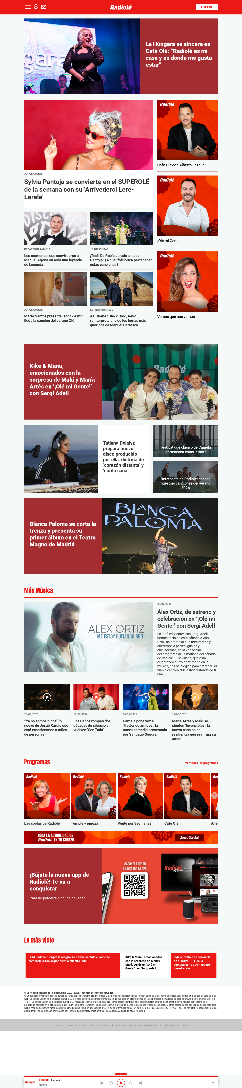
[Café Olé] (187, 799)
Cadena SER (147, 1040)
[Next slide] (214, 795)
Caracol (181, 1040)
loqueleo (157, 1051)
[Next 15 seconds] (131, 1083)
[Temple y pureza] (93, 799)
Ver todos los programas (201, 763)
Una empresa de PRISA (53, 1043)
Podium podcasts (113, 1051)
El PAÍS (82, 1040)
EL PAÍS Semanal (153, 1045)
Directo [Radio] (206, 7)
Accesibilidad (103, 1025)
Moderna (97, 1051)
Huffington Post (87, 1045)
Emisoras (72, 1025)
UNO (105, 1045)
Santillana (114, 1040)
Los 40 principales (98, 1040)
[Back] (102, 1083)
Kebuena (178, 1045)
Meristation (173, 1051)
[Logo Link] (121, 7)
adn (168, 1040)
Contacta (59, 1025)
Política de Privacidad (148, 1025)
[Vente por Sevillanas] (140, 799)
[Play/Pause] (121, 1083)
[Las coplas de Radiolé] (47, 799)
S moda (142, 1051)
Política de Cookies (124, 1025)
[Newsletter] (44, 7)
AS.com (157, 1040)
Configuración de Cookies (175, 1025)
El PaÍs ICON (128, 1051)
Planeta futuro (166, 1045)
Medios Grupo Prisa (53, 1051)
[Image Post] (55, 228)
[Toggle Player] (212, 1082)
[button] (27, 7)
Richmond (80, 1051)
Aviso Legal (87, 1025)
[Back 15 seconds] (111, 1083)
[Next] (140, 1083)
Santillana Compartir (132, 1040)
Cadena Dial (141, 1045)
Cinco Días (128, 1045)
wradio (115, 1045)
